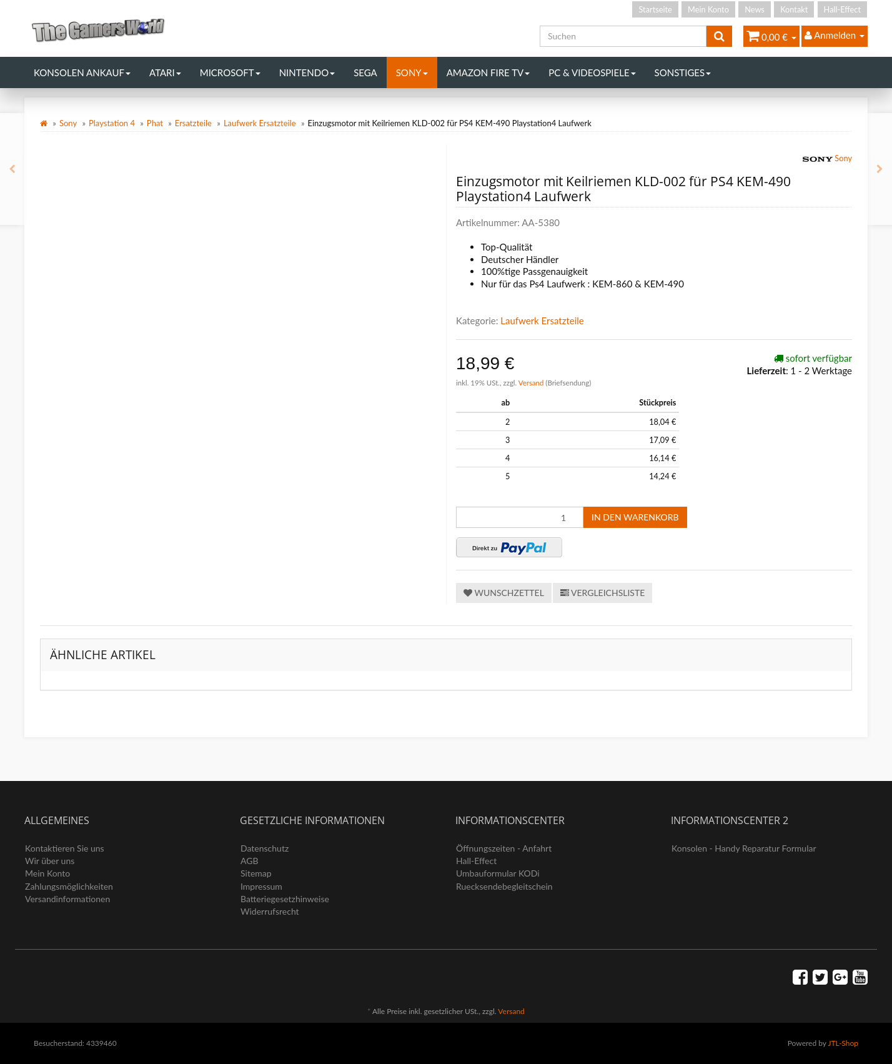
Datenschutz (264, 848)
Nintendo (307, 72)
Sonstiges (683, 72)
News (755, 9)
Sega (365, 72)
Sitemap (256, 873)
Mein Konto (708, 9)
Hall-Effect (842, 9)
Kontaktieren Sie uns (64, 848)
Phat (155, 123)
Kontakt (794, 9)
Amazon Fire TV (488, 72)
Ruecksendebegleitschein (504, 886)
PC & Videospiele (591, 72)
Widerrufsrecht (269, 911)
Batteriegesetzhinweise (284, 898)
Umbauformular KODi (498, 873)
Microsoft (230, 72)
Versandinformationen (67, 898)
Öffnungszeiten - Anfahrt (504, 848)
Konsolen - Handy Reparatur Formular (743, 848)
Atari (165, 72)
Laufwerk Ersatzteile (260, 123)
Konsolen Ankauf (82, 72)
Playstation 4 (112, 123)
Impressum (261, 886)
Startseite (654, 9)
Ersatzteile (193, 123)
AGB (249, 860)
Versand (532, 383)
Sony (412, 72)
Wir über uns (49, 860)
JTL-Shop (843, 1043)
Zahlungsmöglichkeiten (69, 886)
